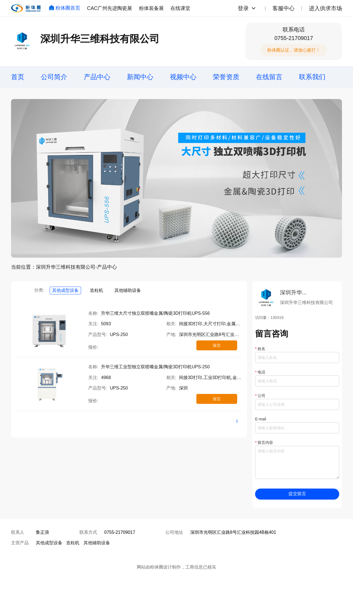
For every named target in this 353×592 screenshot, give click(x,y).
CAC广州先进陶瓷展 (109, 8)
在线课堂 (180, 8)
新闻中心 (140, 77)
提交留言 (297, 493)
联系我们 (312, 77)
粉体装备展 (151, 8)
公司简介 (54, 77)
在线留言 (269, 77)
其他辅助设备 (127, 290)
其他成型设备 (65, 290)
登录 (243, 8)
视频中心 (183, 77)
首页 (17, 77)
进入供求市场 (325, 8)
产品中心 (97, 77)
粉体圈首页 (64, 8)
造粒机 (96, 290)
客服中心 (283, 8)
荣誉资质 (226, 77)
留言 (217, 345)
